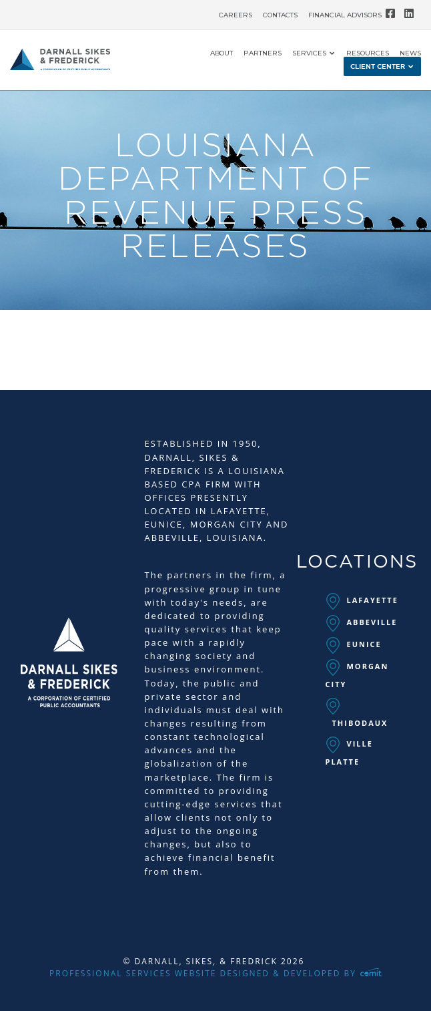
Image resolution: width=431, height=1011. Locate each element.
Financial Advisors (345, 15)
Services (309, 53)
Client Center (377, 66)
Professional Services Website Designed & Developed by (215, 973)
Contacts (280, 15)
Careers (235, 15)
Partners (263, 53)
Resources (367, 53)
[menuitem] (235, 12)
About (221, 53)
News (410, 53)
